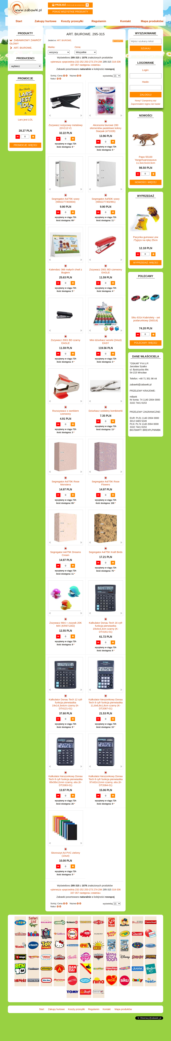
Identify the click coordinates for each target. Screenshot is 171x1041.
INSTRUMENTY (21, 137)
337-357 (74, 64)
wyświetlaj (108, 74)
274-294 (98, 60)
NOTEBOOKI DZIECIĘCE (26, 180)
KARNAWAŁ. (20, 147)
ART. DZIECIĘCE (22, 80)
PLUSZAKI (19, 188)
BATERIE (18, 91)
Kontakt (124, 21)
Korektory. (22, 62)
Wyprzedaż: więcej (145, 262)
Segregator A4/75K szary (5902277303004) (65, 199)
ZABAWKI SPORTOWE (25, 217)
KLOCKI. (18, 151)
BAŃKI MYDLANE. (23, 87)
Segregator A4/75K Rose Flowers (106, 495)
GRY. (16, 129)
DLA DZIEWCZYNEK (24, 99)
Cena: (78, 46)
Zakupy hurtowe (46, 21)
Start (21, 21)
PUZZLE (18, 192)
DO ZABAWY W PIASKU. (26, 110)
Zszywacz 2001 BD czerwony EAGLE (105, 273)
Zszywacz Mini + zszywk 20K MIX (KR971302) (65, 643)
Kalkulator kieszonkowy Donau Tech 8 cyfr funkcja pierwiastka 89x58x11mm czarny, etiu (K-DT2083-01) (65, 799)
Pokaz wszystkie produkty (70, 11)
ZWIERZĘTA (20, 221)
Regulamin (98, 21)
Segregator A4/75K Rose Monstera (65, 495)
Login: (145, 70)
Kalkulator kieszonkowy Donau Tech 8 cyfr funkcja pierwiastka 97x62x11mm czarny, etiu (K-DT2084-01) (106, 799)
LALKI (17, 169)
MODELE (18, 173)
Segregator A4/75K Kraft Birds (105, 567)
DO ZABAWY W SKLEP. (25, 114)
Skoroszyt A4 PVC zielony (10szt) (65, 873)
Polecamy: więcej (145, 342)
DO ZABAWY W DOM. (25, 106)
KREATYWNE (20, 159)
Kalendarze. (23, 50)
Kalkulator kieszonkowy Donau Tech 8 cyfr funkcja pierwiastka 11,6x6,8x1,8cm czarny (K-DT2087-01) (106, 723)
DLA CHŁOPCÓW (22, 95)
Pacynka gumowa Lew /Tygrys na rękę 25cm (145, 238)
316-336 (116, 60)
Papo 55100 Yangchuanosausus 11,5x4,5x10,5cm (146, 159)
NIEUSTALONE (21, 225)
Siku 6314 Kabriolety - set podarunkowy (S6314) (145, 319)
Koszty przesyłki (72, 21)
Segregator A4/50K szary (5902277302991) (106, 199)
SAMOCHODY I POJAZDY (27, 202)
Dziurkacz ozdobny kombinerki (106, 419)
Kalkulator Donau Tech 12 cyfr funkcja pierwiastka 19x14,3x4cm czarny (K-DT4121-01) (65, 723)
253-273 (89, 60)
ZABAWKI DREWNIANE (25, 214)
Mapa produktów (150, 21)
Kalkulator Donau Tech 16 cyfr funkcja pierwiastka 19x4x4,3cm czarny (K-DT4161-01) (105, 646)
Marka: (51, 46)
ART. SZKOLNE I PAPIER (26, 83)
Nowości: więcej (145, 182)
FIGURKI (18, 121)
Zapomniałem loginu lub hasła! (145, 104)
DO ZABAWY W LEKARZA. (27, 103)
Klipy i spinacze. (25, 58)
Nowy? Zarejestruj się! (145, 100)
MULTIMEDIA (20, 177)
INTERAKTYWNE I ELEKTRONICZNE (21, 142)
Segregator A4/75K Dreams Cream (65, 569)
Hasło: (145, 81)
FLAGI (17, 125)
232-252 (79, 60)
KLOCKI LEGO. (21, 155)
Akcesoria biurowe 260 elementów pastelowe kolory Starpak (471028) (105, 127)
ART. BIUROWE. (22, 46)
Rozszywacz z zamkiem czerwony (65, 421)
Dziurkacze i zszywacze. (29, 54)
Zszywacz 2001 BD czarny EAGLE (65, 347)
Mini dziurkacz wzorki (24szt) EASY (106, 347)
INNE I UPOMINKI (22, 133)
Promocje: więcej (25, 324)
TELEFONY (19, 206)
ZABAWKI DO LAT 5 (23, 210)
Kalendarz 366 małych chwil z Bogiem (65, 273)
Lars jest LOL (25, 299)
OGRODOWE (20, 184)
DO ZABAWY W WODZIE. (26, 118)
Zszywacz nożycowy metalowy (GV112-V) (65, 125)
